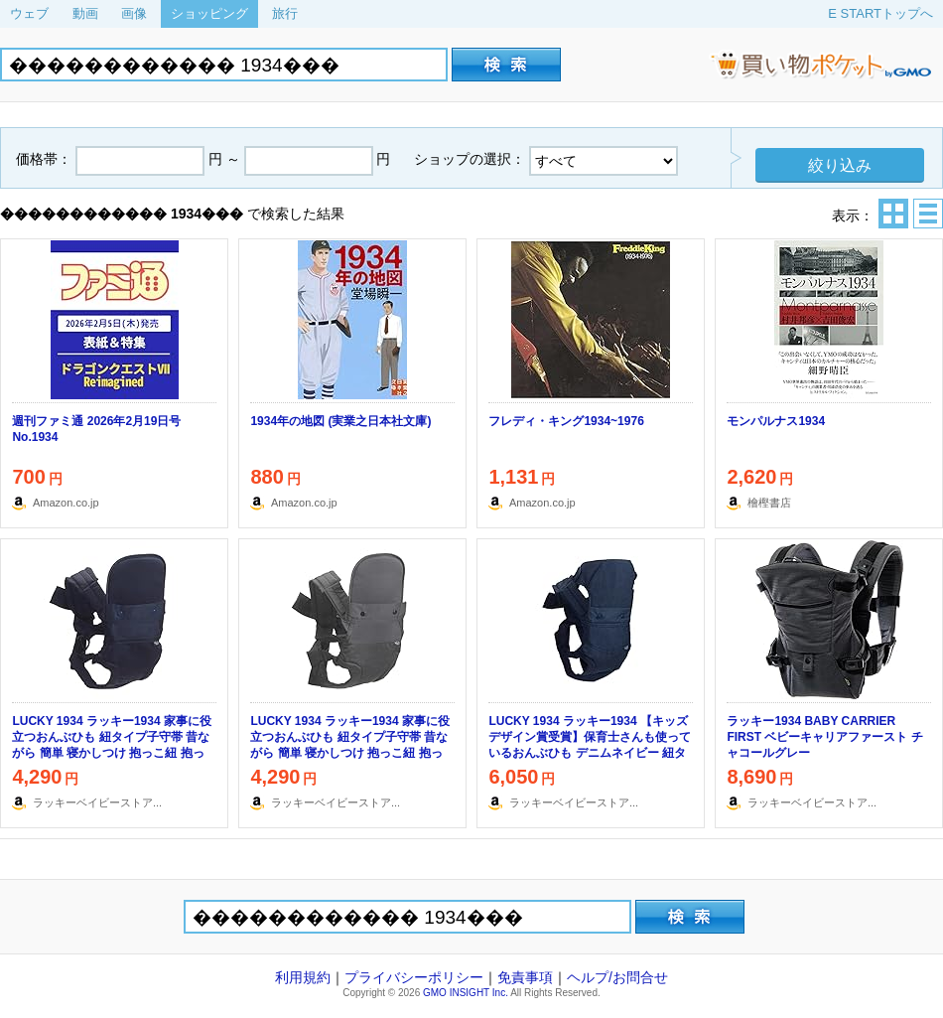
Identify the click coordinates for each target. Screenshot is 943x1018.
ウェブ (29, 13)
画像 (134, 13)
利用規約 (303, 977)
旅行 (285, 13)
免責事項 (525, 977)
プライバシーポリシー (413, 977)
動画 (85, 13)
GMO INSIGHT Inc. (465, 992)
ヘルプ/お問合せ (617, 977)
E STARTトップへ (880, 13)
